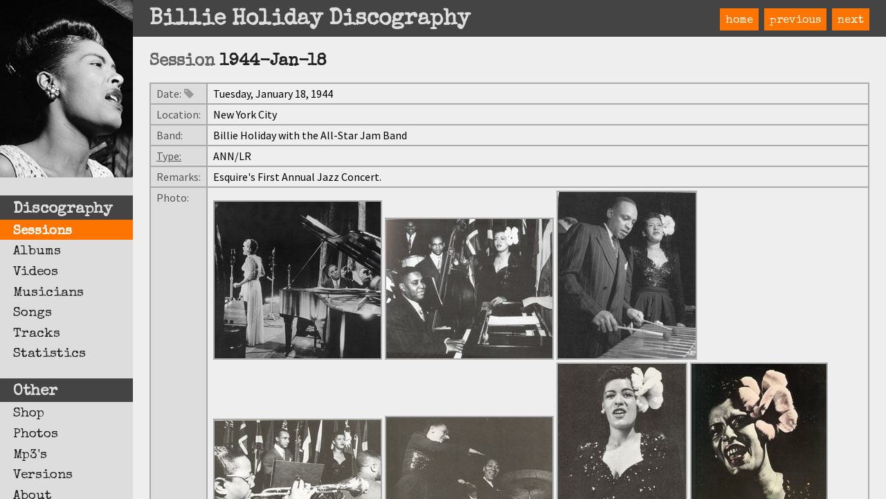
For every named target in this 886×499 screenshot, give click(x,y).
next (851, 20)
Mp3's (30, 455)
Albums (37, 252)
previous (795, 20)
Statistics (49, 354)
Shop (28, 414)
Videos (35, 272)
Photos (35, 434)
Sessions (42, 231)
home (739, 20)
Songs (32, 313)
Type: (168, 156)
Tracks (36, 334)
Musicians (48, 293)
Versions (43, 475)
